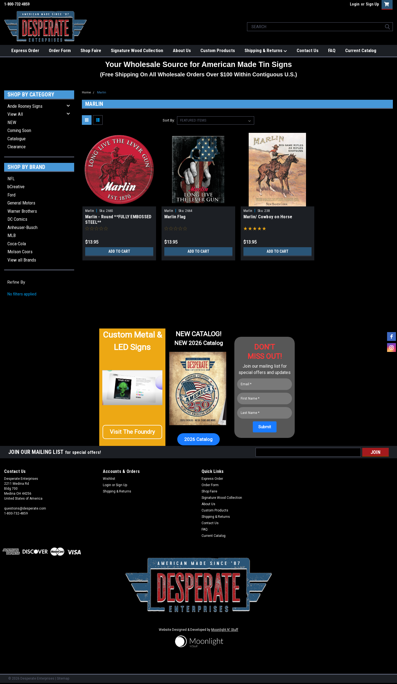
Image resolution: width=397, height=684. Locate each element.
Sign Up (372, 4)
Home (86, 92)
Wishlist (109, 479)
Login (355, 4)
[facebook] (391, 336)
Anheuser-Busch (22, 227)
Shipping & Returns (266, 51)
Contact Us (307, 50)
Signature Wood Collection (137, 50)
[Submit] (265, 426)
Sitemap (63, 678)
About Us (182, 50)
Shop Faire (91, 50)
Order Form (60, 50)
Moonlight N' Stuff (224, 630)
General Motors (21, 203)
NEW (11, 122)
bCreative (16, 186)
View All (15, 114)
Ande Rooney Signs (24, 106)
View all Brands (21, 260)
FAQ (332, 50)
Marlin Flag (175, 216)
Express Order (25, 50)
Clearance (16, 146)
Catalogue (16, 138)
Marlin (101, 92)
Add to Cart (119, 251)
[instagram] (391, 347)
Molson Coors (20, 251)
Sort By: (169, 120)
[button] (132, 434)
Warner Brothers (22, 211)
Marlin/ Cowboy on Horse (268, 216)
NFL (11, 178)
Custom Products (217, 50)
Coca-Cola (16, 243)
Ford (11, 195)
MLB (11, 235)
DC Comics (17, 219)
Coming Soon (19, 130)
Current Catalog (360, 50)
